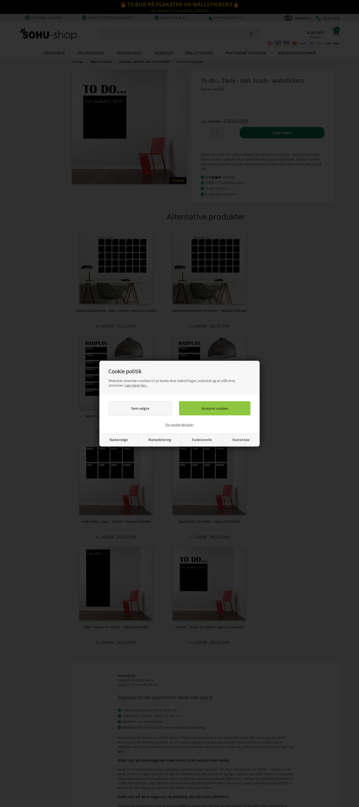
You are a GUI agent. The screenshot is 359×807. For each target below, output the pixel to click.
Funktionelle (202, 439)
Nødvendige (118, 439)
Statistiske (241, 439)
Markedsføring (159, 439)
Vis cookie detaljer (179, 424)
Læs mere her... (136, 385)
